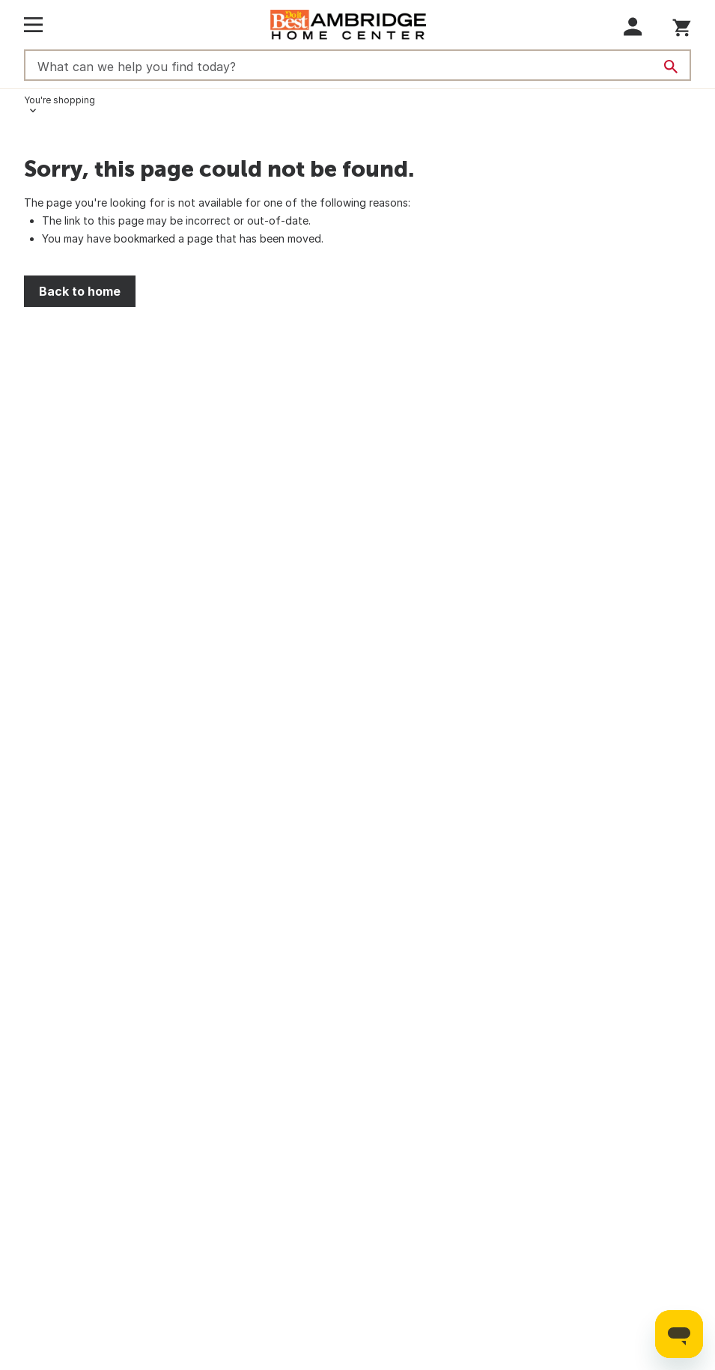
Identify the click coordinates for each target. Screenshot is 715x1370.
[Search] (671, 66)
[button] (633, 26)
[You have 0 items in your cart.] (681, 25)
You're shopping (59, 100)
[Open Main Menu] (33, 24)
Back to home (80, 291)
